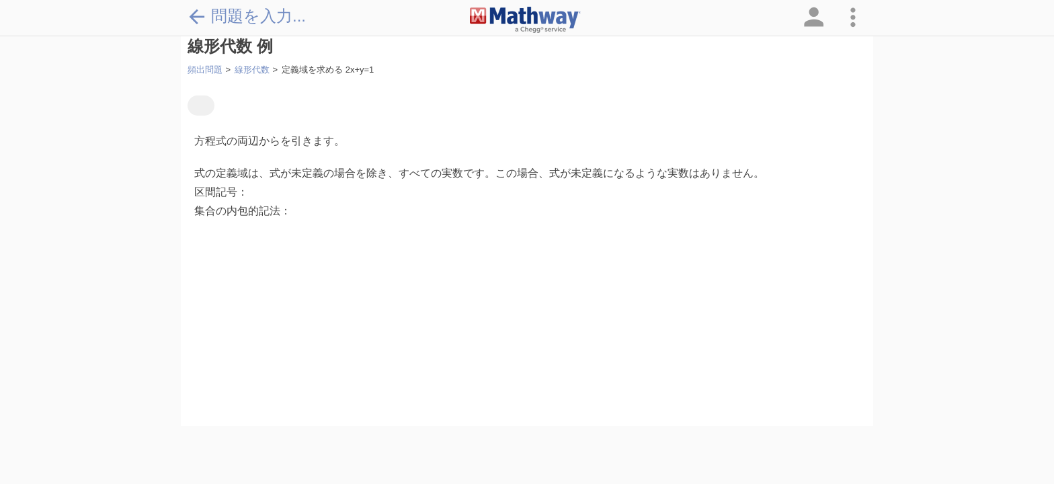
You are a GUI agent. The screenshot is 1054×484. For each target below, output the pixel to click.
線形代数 (252, 70)
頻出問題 (205, 70)
